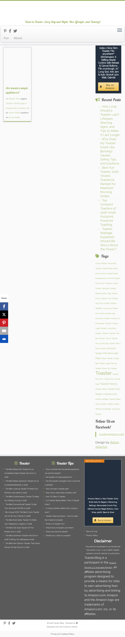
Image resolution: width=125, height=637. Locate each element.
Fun (6, 38)
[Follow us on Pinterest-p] (6, 31)
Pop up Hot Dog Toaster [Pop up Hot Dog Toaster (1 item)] (105, 343)
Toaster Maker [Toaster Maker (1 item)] (101, 389)
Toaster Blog (59, 623)
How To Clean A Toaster (55, 497)
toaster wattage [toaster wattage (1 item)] (101, 399)
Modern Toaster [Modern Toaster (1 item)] (108, 333)
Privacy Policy (92, 535)
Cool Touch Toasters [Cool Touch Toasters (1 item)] (103, 283)
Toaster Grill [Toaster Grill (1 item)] (109, 379)
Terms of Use (91, 531)
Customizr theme (70, 627)
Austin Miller (14, 113)
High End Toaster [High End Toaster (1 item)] (102, 303)
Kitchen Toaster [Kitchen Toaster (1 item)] (111, 323)
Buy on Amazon (110, 86)
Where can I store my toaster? (58, 536)
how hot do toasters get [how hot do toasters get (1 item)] (105, 313)
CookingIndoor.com (111, 434)
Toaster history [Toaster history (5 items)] (108, 383)
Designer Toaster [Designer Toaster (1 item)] (109, 288)
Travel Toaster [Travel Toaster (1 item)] (101, 404)
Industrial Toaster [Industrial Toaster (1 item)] (102, 318)
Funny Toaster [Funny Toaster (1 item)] (101, 298)
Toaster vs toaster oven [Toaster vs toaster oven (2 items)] (106, 394)
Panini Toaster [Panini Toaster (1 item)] (112, 338)
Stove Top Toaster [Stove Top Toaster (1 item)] (109, 368)
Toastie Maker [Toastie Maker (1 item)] (115, 399)
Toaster (9, 103)
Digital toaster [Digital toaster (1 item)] (101, 293)
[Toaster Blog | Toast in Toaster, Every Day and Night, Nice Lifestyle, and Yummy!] (62, 10)
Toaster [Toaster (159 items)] (103, 373)
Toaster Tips (14, 99)
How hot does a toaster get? (57, 489)
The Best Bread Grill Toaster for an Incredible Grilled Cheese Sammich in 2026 (20, 473)
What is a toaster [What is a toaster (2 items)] (103, 409)
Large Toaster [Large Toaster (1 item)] (101, 328)
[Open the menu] (119, 30)
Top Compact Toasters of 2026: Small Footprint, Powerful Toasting (108, 212)
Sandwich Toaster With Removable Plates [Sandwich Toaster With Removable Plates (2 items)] (106, 353)
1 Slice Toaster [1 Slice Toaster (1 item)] (101, 263)
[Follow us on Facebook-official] (11, 31)
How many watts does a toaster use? (61, 493)
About (18, 38)
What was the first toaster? (57, 532)
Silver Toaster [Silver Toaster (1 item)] (107, 358)
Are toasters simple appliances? (59, 477)
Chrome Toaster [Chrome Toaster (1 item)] (113, 278)
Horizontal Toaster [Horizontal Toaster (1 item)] (110, 308)
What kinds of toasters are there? (59, 528)
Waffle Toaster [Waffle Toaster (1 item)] (113, 404)
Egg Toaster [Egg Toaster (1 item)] (113, 293)
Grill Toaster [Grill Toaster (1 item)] (113, 298)
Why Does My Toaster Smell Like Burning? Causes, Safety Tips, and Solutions (109, 151)
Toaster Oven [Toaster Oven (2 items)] (114, 389)
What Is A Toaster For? (55, 524)
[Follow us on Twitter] (16, 31)
